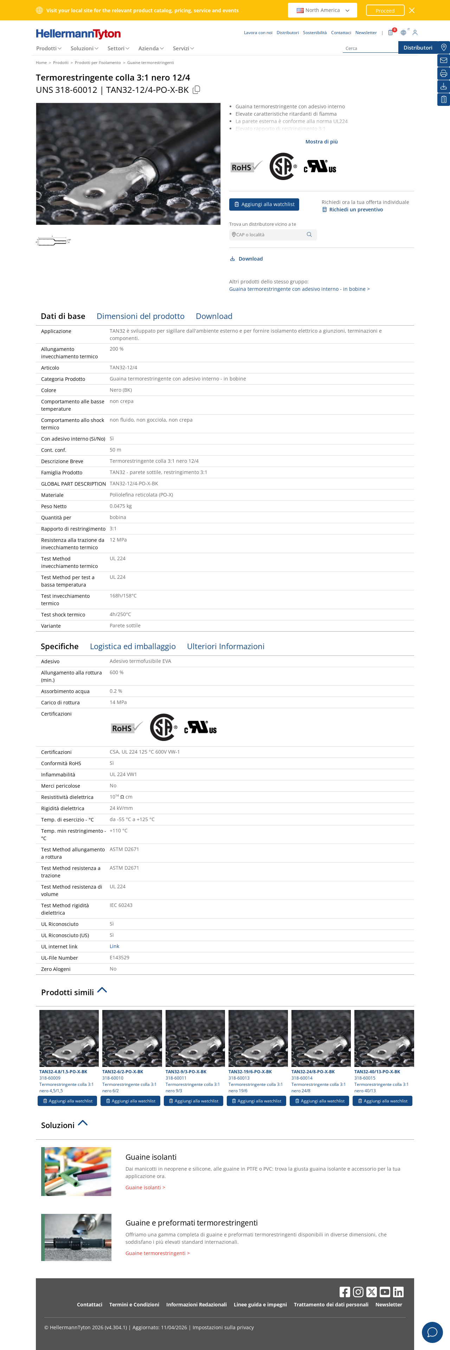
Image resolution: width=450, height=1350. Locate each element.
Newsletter (388, 1304)
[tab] (225, 994)
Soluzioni (82, 48)
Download (246, 258)
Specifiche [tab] (60, 646)
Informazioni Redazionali (196, 1304)
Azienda (149, 48)
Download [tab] (214, 316)
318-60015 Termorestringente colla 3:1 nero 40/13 (383, 1052)
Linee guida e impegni (260, 1304)
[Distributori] (443, 47)
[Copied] (196, 89)
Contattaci (89, 1304)
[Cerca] (378, 48)
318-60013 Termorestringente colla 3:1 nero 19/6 (257, 1052)
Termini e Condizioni (134, 1304)
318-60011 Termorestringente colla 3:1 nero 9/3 (194, 1052)
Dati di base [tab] (63, 316)
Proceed (385, 10)
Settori (116, 48)
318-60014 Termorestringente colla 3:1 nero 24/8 (320, 1052)
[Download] (443, 86)
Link (114, 946)
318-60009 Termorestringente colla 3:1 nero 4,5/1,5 (68, 1052)
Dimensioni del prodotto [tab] (141, 316)
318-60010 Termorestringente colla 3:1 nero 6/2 (131, 1052)
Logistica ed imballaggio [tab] (133, 646)
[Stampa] (443, 73)
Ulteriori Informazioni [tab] (226, 646)
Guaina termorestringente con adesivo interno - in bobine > (299, 289)
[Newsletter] (443, 60)
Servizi (181, 48)
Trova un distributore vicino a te (262, 224)
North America (323, 10)
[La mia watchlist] (443, 99)
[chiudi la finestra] (412, 10)
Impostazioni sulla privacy (223, 1327)
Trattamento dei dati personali (331, 1304)
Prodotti (46, 48)
